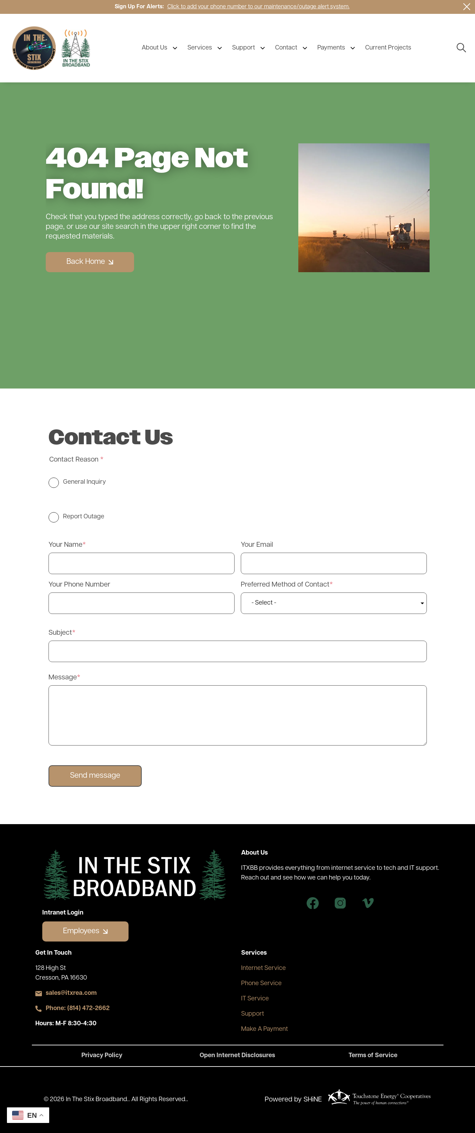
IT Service (255, 999)
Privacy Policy (101, 1055)
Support (252, 1014)
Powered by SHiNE (293, 1099)
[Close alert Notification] (467, 7)
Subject (60, 633)
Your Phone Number (79, 584)
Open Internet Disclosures (237, 1055)
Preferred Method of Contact (285, 584)
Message (63, 677)
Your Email (257, 545)
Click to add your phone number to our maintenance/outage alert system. (258, 7)
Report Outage (83, 517)
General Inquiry (84, 482)
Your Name (65, 545)
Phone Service (261, 983)
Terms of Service (373, 1055)
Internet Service (263, 968)
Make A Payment (264, 1029)
